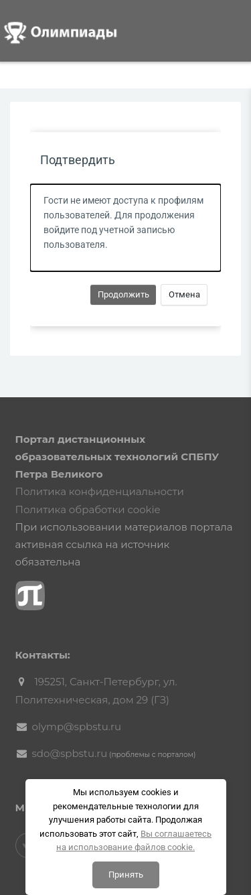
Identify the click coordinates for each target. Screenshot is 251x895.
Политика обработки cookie (88, 509)
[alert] (125, 227)
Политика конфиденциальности (99, 491)
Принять (125, 875)
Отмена (184, 294)
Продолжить (123, 294)
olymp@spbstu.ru (77, 726)
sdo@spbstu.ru (70, 753)
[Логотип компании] (70, 30)
